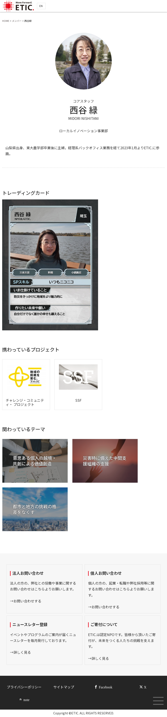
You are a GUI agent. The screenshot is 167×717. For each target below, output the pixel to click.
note (26, 699)
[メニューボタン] (158, 701)
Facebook (105, 687)
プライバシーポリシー (24, 687)
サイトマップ (63, 687)
